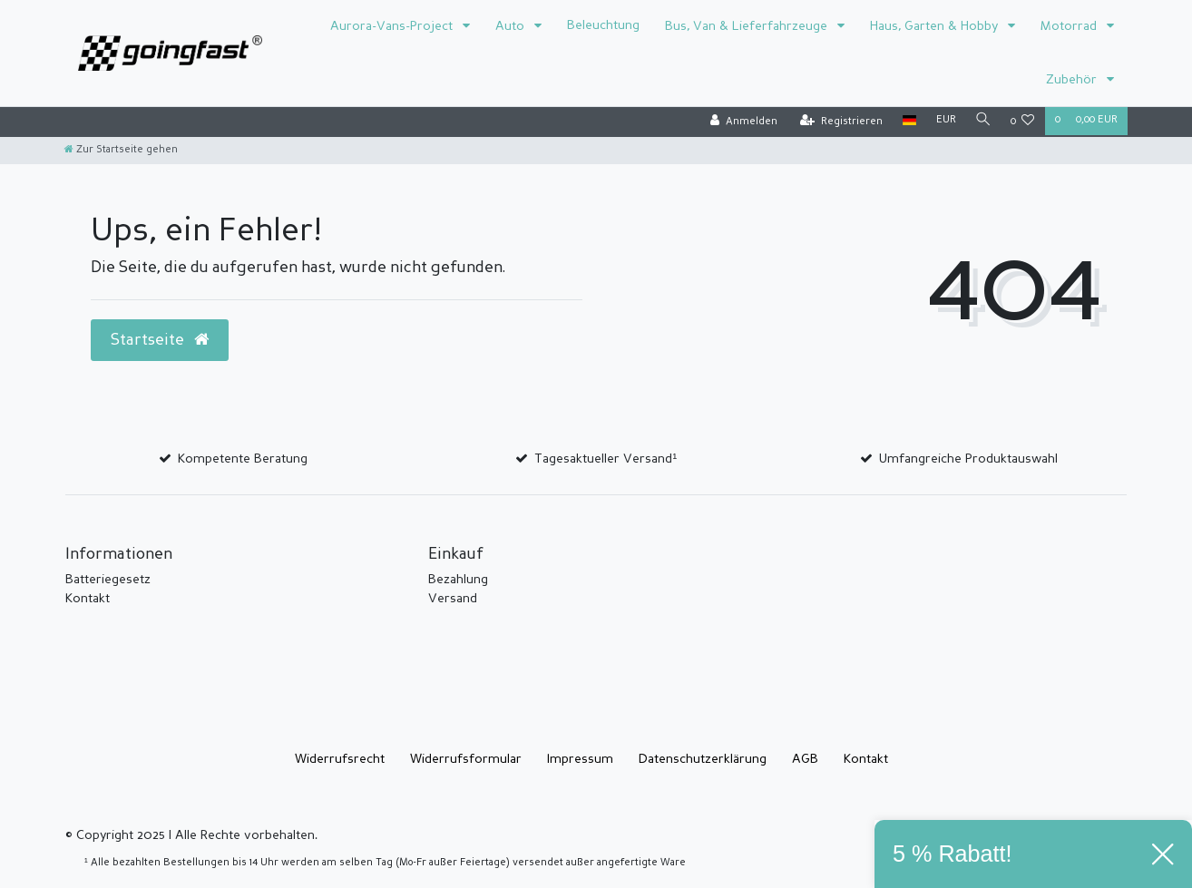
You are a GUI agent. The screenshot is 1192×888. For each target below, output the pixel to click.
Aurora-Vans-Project (393, 26)
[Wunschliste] (1023, 122)
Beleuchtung (603, 25)
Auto (511, 26)
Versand (452, 598)
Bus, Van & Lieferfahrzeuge (748, 26)
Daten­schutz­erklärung (703, 759)
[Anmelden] (741, 122)
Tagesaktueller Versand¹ (605, 459)
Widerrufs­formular (466, 759)
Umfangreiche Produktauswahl (968, 459)
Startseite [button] (160, 340)
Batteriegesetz (108, 579)
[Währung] (943, 121)
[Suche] (982, 121)
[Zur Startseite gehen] (121, 150)
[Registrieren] (838, 122)
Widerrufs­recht (340, 759)
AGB (805, 759)
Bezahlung (458, 579)
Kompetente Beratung (243, 459)
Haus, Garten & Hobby (935, 26)
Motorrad (1070, 26)
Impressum (580, 759)
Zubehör (1073, 79)
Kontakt (87, 598)
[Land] (906, 121)
